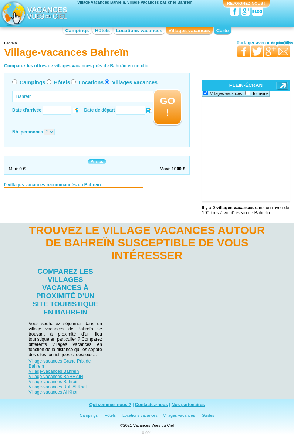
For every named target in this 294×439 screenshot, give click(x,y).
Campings (77, 30)
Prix (97, 162)
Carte (222, 30)
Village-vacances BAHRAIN (56, 376)
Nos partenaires (188, 404)
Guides (208, 415)
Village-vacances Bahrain (54, 381)
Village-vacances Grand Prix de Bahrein (60, 363)
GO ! (167, 106)
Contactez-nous (151, 404)
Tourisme (260, 93)
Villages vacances (189, 30)
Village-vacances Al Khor (53, 392)
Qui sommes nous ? (110, 404)
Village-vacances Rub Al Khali (58, 386)
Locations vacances (139, 30)
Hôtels (102, 30)
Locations (91, 82)
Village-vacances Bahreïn (54, 371)
